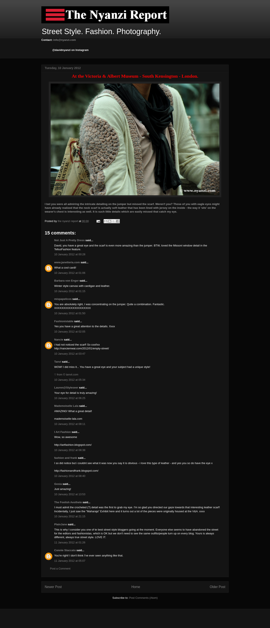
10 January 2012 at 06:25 (69, 398)
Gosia (58, 484)
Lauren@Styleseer (66, 387)
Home (135, 587)
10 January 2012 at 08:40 (69, 476)
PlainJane (60, 524)
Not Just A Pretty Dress (69, 240)
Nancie (58, 339)
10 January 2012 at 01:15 (69, 291)
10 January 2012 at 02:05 (69, 331)
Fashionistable (63, 321)
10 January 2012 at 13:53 (69, 494)
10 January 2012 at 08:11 (69, 424)
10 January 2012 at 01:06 (69, 272)
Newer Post (53, 587)
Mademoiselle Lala (66, 405)
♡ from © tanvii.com (66, 374)
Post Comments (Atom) (143, 597)
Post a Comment (60, 568)
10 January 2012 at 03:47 (69, 353)
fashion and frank (65, 457)
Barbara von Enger (66, 280)
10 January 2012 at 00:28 (69, 254)
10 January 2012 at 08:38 (69, 450)
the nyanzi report (68, 221)
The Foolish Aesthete (68, 502)
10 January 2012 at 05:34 (69, 379)
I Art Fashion (62, 432)
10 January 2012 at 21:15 (69, 516)
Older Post (217, 587)
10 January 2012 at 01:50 (69, 313)
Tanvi (57, 361)
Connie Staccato (65, 550)
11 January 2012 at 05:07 (69, 560)
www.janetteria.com (67, 262)
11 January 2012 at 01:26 (69, 542)
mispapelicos (63, 299)
